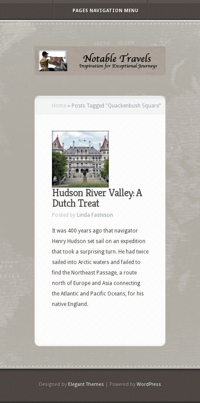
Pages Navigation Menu (99, 11)
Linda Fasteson (95, 215)
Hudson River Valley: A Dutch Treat (97, 198)
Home (59, 106)
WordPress (149, 384)
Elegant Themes (86, 384)
